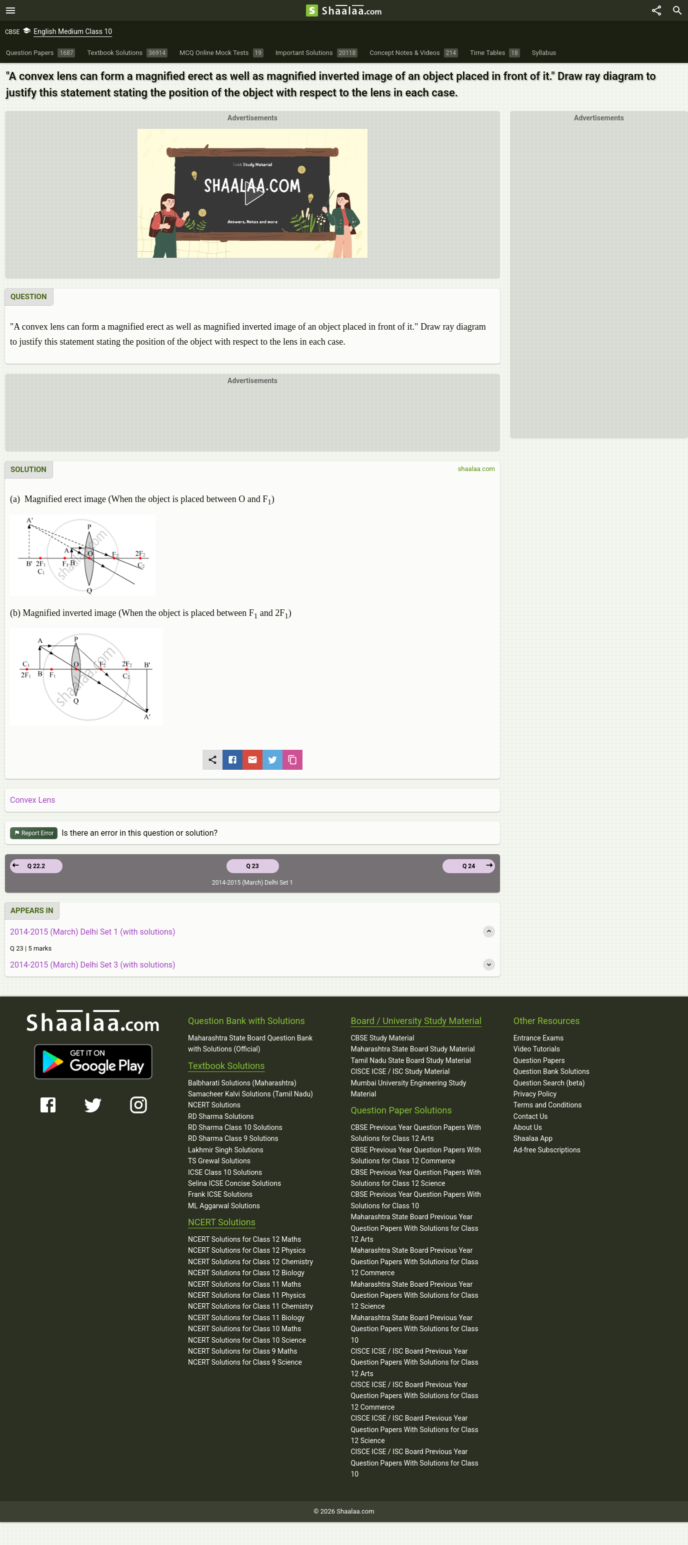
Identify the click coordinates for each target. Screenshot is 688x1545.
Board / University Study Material (416, 1021)
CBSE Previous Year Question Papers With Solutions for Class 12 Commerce (415, 1155)
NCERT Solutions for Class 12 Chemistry (250, 1262)
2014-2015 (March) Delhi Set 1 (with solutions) (93, 932)
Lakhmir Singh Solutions (226, 1150)
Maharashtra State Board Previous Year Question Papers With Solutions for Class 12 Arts (414, 1228)
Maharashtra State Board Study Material (412, 1049)
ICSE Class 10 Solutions (225, 1172)
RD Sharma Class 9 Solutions (233, 1138)
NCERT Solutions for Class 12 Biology (246, 1273)
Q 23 (252, 866)
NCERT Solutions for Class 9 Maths (242, 1351)
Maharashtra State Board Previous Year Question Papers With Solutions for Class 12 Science (414, 1295)
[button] (253, 193)
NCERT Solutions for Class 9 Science (245, 1362)
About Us (528, 1127)
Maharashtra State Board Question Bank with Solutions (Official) (250, 1043)
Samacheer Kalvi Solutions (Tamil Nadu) (250, 1094)
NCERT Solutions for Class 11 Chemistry (250, 1306)
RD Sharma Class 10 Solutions (235, 1127)
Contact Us (531, 1116)
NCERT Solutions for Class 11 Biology (246, 1318)
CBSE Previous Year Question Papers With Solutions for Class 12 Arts (415, 1132)
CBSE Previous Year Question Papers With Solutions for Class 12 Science (415, 1177)
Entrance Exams (539, 1038)
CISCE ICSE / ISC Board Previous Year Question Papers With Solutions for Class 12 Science (414, 1429)
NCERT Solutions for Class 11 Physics (247, 1295)
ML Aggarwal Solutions (224, 1206)
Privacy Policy (535, 1094)
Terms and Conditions (548, 1105)
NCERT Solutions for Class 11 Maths (244, 1284)
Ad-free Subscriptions (547, 1150)
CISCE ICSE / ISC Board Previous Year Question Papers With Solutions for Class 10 (414, 1463)
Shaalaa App (533, 1138)
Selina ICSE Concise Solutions (234, 1183)
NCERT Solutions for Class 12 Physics (247, 1250)
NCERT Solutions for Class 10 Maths (244, 1329)
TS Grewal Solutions (219, 1161)
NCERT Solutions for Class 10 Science (247, 1340)
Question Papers (539, 1060)
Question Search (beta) (549, 1083)
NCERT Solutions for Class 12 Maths (244, 1239)
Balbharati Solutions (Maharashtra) (242, 1083)
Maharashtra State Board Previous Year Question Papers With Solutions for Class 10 (414, 1329)
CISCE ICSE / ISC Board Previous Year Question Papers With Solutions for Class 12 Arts (414, 1362)
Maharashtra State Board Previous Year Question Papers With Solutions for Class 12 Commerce (414, 1261)
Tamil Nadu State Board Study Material (410, 1060)
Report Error (34, 833)
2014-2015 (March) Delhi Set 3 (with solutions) (93, 965)
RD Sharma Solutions (221, 1116)
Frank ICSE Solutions (220, 1194)
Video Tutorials (537, 1049)
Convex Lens (33, 800)
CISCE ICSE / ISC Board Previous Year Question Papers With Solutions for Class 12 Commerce (414, 1396)
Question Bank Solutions (552, 1071)
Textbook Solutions (226, 1065)
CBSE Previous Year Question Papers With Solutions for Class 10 (415, 1199)
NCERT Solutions (214, 1105)
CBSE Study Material (382, 1038)
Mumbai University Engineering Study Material (408, 1088)
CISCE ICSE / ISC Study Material (400, 1071)
